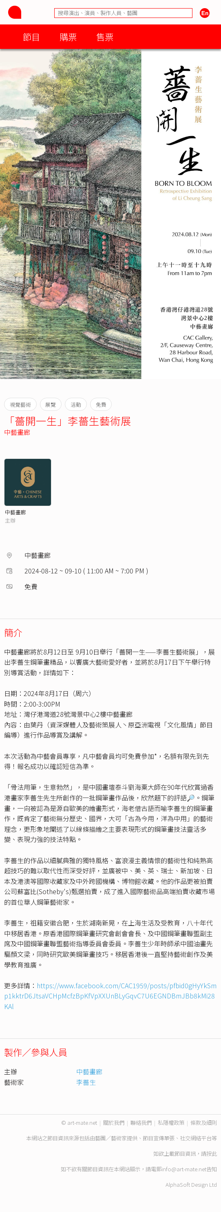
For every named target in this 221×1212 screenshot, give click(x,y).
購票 (68, 36)
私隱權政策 (171, 1122)
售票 (104, 36)
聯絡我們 (141, 1122)
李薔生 (86, 1082)
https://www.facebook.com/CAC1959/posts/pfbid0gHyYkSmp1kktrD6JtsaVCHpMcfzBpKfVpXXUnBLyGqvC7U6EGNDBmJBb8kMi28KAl (110, 996)
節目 (31, 36)
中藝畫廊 (17, 432)
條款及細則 (203, 1122)
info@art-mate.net (183, 1169)
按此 (211, 1153)
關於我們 (113, 1122)
